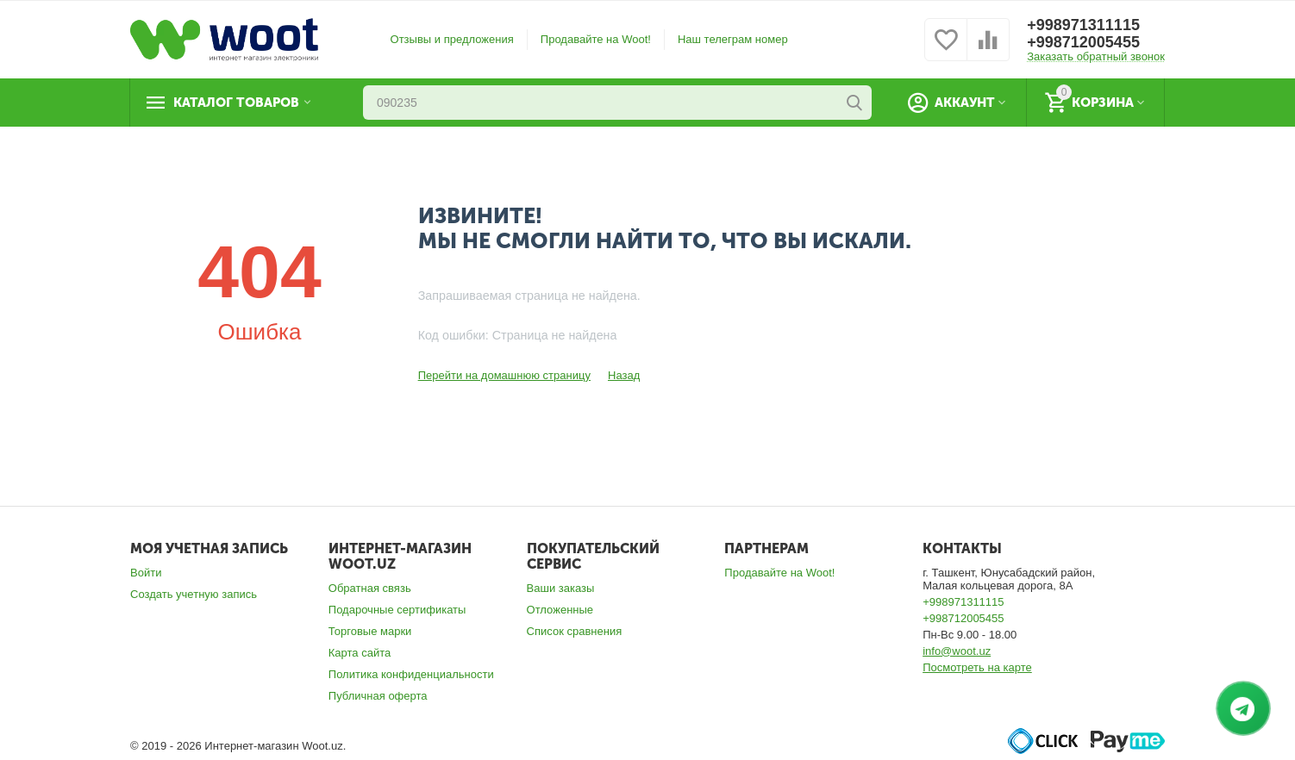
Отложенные (560, 609)
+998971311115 (1083, 25)
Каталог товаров (236, 102)
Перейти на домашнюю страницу (504, 375)
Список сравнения (574, 631)
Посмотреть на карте (977, 667)
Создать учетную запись (193, 594)
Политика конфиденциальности (411, 674)
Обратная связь (369, 588)
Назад (624, 375)
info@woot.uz (957, 651)
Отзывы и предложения (452, 39)
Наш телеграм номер (733, 39)
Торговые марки (370, 631)
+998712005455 (1083, 42)
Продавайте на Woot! (596, 39)
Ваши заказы (561, 588)
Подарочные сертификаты (397, 609)
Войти (145, 572)
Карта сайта (359, 652)
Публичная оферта (378, 695)
